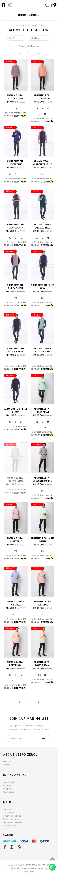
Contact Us (8, 812)
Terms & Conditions (12, 822)
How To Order (9, 782)
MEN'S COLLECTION (33, 25)
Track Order (8, 792)
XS (15, 108)
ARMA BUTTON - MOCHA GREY (15, 226)
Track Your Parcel (11, 819)
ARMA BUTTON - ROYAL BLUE (15, 163)
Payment (7, 785)
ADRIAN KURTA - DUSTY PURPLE (15, 97)
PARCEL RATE (9, 809)
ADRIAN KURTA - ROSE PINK (42, 603)
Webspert (29, 871)
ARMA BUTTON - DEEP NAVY (42, 287)
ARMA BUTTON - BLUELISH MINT (42, 350)
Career (6, 764)
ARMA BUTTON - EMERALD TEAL (42, 226)
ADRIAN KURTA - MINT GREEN (42, 540)
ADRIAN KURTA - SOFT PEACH (15, 664)
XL (45, 114)
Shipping (7, 788)
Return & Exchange (12, 816)
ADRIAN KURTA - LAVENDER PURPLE (42, 479)
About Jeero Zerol (20, 754)
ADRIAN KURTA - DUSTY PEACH (42, 97)
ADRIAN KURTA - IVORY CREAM (42, 664)
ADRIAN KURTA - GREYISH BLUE (15, 479)
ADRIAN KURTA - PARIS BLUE (15, 603)
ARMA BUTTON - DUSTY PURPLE (15, 287)
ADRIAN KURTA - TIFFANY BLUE (42, 410)
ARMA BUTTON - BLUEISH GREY (15, 350)
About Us (7, 761)
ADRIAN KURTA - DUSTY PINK (15, 540)
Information (15, 775)
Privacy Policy (9, 825)
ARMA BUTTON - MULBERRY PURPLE (42, 163)
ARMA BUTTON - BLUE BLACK (15, 410)
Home (19, 25)
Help (7, 802)
